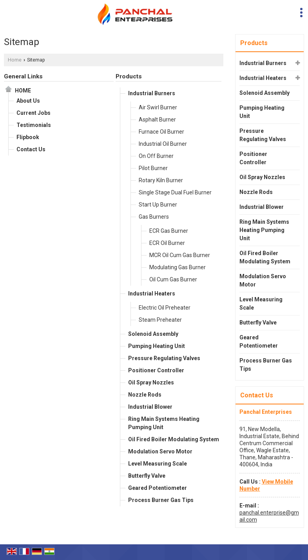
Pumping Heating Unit (156, 346)
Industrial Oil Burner (163, 144)
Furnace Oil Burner (161, 132)
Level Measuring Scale (157, 463)
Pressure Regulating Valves (164, 358)
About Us (28, 101)
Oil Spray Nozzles (151, 382)
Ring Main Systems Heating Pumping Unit (163, 423)
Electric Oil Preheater (164, 307)
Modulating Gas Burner (177, 267)
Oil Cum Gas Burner (173, 279)
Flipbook (27, 137)
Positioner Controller (156, 370)
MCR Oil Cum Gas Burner (179, 255)
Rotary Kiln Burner (161, 180)
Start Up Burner (158, 204)
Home (15, 60)
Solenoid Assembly (153, 334)
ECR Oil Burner (167, 243)
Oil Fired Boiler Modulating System (173, 439)
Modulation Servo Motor (160, 451)
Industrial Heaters (151, 293)
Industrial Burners (151, 93)
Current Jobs (33, 113)
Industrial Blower (150, 407)
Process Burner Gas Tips (161, 500)
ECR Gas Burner (168, 231)
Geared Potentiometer (157, 488)
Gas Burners (154, 217)
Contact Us (30, 149)
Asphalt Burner (157, 119)
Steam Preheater (160, 320)
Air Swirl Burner (158, 107)
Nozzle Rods (144, 394)
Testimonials (33, 125)
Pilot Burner (153, 168)
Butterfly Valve (146, 476)
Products (129, 76)
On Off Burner (156, 156)
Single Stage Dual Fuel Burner (175, 192)
